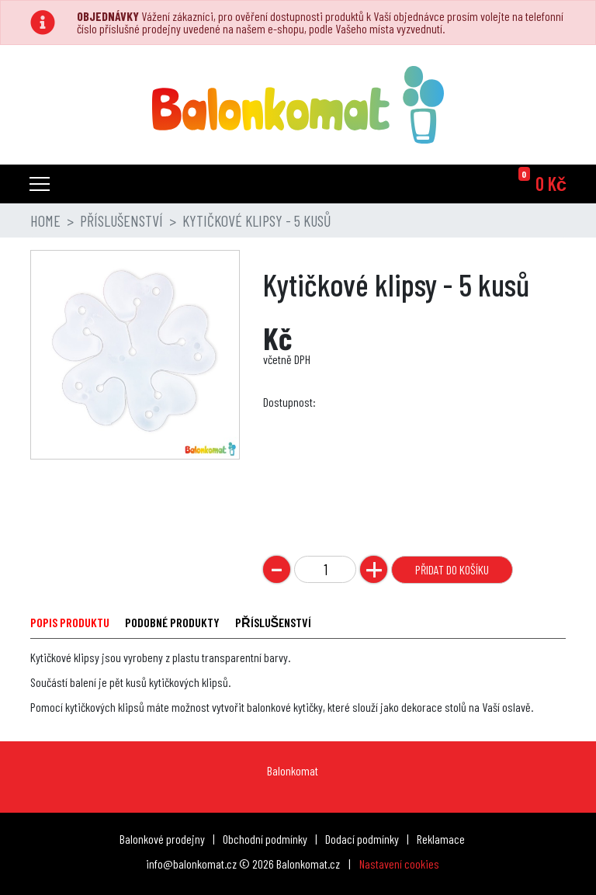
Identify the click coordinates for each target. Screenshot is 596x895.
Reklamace (441, 838)
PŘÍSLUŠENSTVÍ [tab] (273, 622)
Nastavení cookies (399, 863)
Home (45, 220)
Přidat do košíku (452, 569)
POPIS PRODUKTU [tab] (69, 622)
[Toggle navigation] (39, 184)
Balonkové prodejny (162, 838)
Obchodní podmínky (265, 838)
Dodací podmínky (362, 838)
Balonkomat (292, 770)
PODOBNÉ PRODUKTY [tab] (172, 622)
